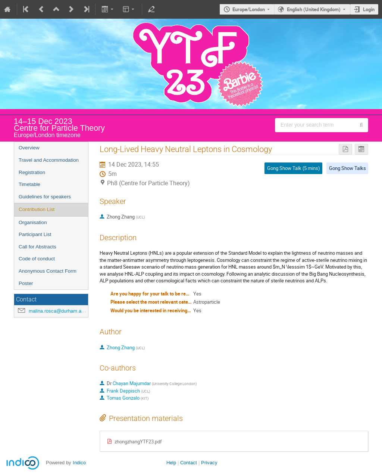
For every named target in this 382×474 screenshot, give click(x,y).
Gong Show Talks (347, 168)
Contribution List (36, 209)
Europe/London (248, 9)
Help (171, 462)
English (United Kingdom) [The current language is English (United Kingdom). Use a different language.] (314, 9)
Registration (32, 172)
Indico (79, 462)
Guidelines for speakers (45, 196)
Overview (29, 148)
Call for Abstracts (37, 247)
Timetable (29, 184)
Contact (188, 462)
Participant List (35, 234)
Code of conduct (37, 258)
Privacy (209, 462)
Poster (26, 283)
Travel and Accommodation (49, 160)
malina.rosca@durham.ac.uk (60, 311)
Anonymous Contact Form (47, 271)
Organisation (33, 222)
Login (369, 9)
